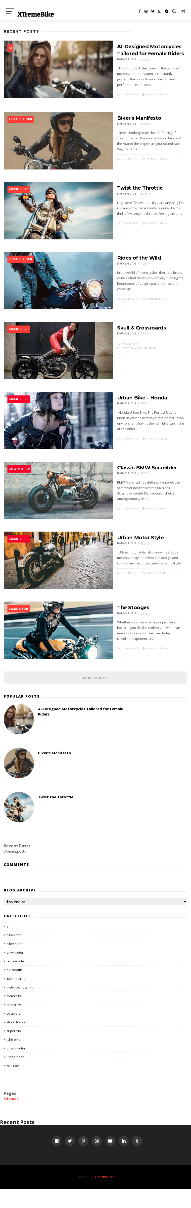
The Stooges (124, 624)
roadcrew (13, 1023)
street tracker (16, 1041)
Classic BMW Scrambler (138, 480)
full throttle (14, 988)
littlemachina (16, 997)
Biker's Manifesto (130, 119)
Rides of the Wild (130, 263)
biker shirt (19, 192)
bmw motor (19, 481)
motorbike (14, 1014)
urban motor (15, 1067)
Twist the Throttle (131, 191)
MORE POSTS (95, 697)
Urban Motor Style (131, 552)
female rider (20, 120)
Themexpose (105, 1195)
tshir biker (14, 1058)
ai (10, 48)
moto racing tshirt (19, 1006)
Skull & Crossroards (132, 335)
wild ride (12, 1084)
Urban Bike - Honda (133, 407)
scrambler (14, 1032)
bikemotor (18, 625)
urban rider (15, 1075)
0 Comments (118, 89)
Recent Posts (21, 31)
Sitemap (11, 1117)
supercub (13, 1049)
